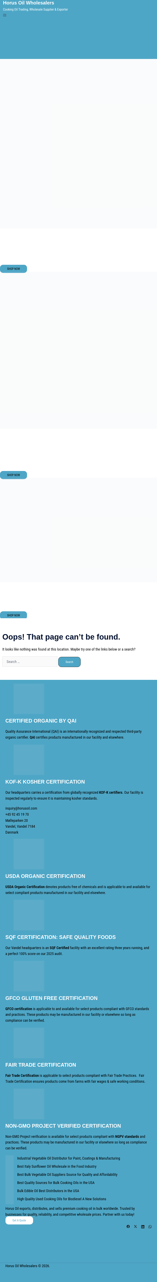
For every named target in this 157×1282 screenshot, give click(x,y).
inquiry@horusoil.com (21, 808)
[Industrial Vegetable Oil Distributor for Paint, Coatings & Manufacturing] (9, 1158)
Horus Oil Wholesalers (29, 2)
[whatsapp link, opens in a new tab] (150, 1225)
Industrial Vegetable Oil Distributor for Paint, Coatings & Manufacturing (68, 1157)
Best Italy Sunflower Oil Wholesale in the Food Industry (56, 1165)
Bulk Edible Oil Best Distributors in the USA (48, 1190)
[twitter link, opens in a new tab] (135, 1225)
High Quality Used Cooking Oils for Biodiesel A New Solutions (61, 1198)
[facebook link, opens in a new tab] (128, 1225)
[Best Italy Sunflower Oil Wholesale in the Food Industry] (9, 1167)
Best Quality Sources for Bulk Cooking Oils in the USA (55, 1182)
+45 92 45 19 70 (17, 814)
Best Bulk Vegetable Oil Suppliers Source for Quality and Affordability (66, 1173)
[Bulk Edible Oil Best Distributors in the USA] (9, 1191)
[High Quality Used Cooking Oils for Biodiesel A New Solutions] (9, 1199)
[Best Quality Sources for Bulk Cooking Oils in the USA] (9, 1183)
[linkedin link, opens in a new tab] (142, 1225)
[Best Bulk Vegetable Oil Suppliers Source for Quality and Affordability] (9, 1175)
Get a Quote (19, 1219)
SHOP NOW (13, 268)
